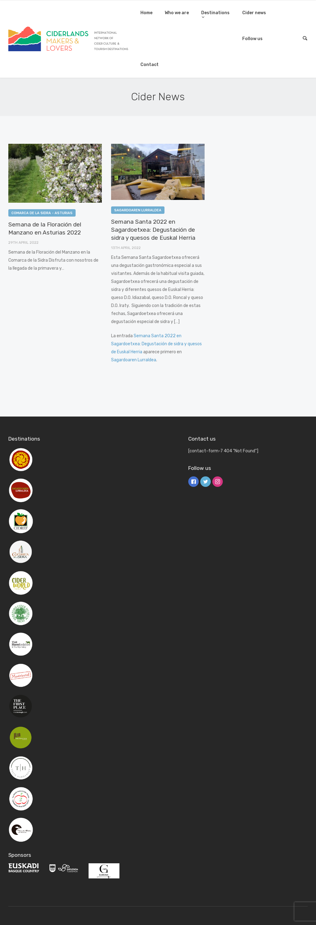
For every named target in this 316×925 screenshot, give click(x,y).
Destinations (215, 12)
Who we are (177, 12)
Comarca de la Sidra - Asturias (42, 213)
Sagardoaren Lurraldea (137, 210)
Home (146, 12)
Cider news (254, 12)
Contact (149, 64)
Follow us (252, 38)
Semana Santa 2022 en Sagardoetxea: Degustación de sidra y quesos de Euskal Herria (153, 229)
